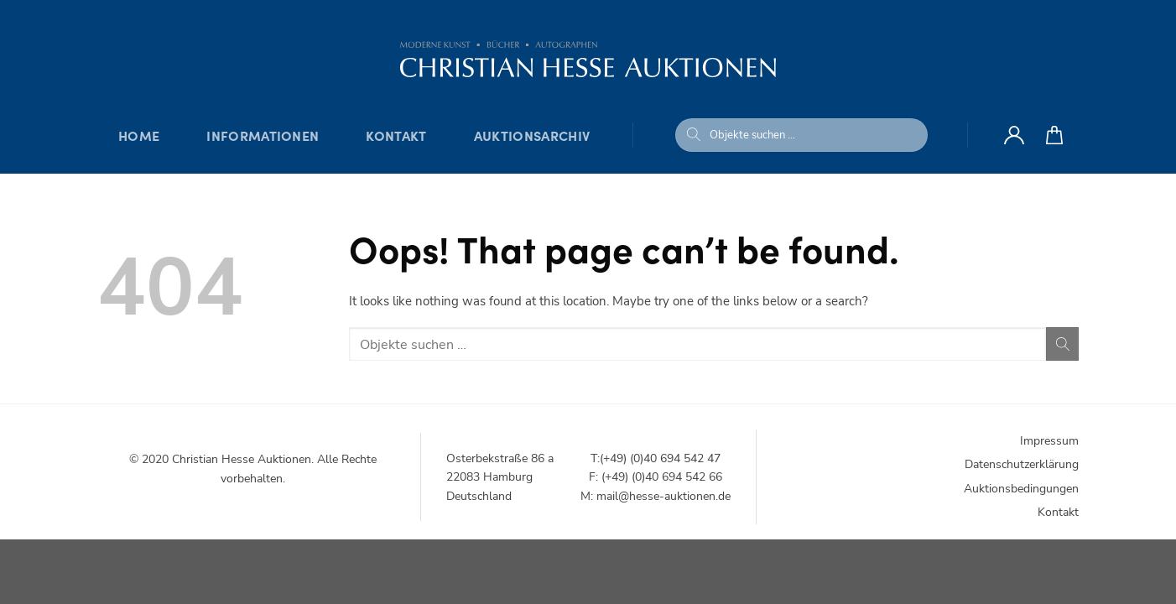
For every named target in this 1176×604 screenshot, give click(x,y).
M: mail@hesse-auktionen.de (655, 496)
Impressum (1049, 441)
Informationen (262, 135)
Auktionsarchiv (532, 135)
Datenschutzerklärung (1022, 464)
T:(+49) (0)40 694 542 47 (656, 458)
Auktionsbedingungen (1021, 489)
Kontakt (396, 135)
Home (138, 135)
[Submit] (693, 135)
